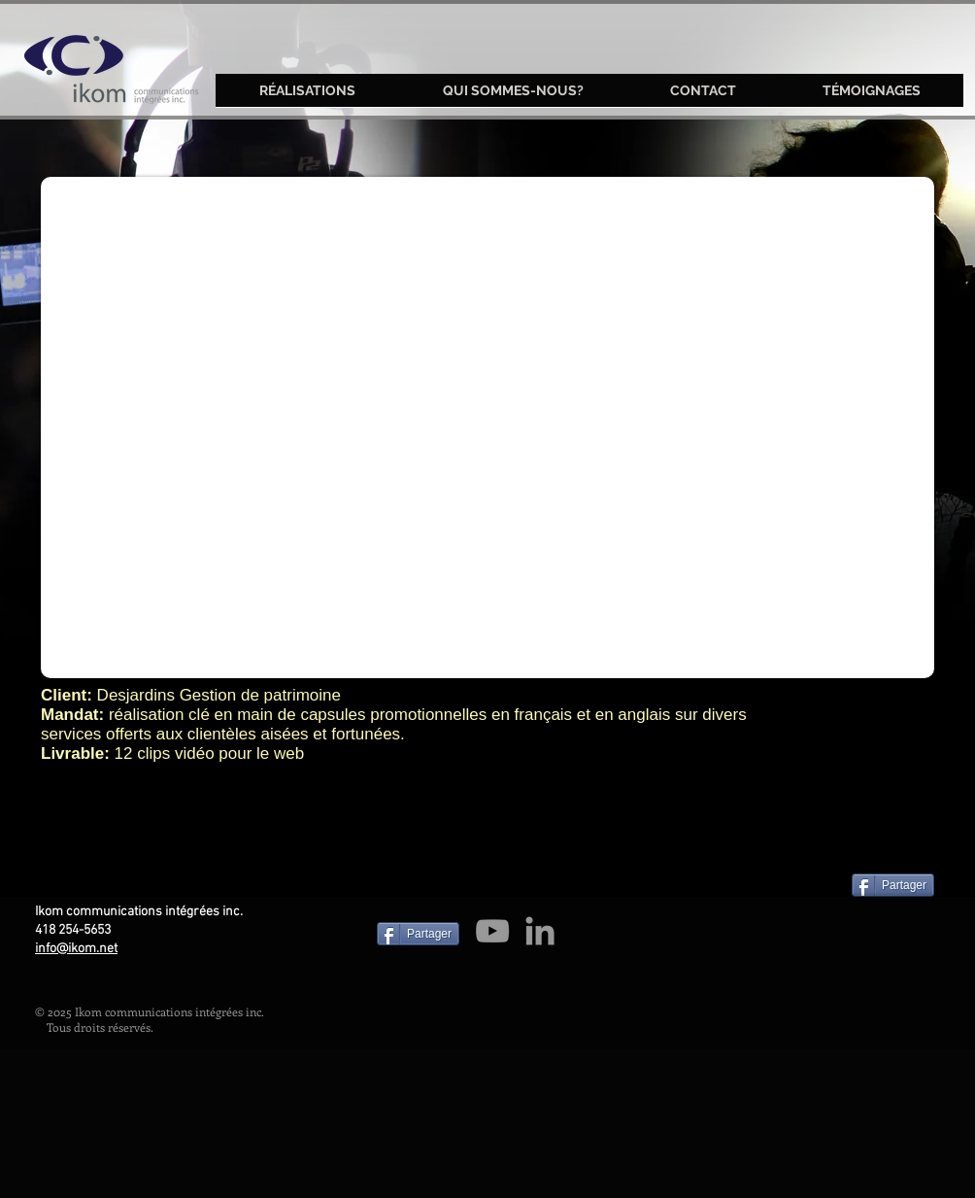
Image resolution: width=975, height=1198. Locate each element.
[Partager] (893, 885)
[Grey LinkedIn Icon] (540, 930)
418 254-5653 (73, 930)
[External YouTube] (487, 427)
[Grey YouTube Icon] (492, 930)
